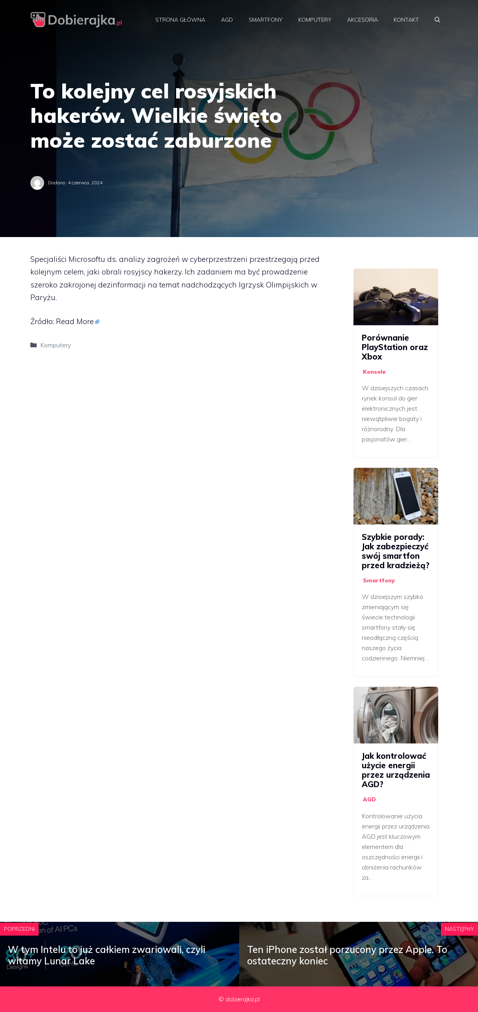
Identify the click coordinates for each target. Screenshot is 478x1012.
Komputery (314, 19)
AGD (227, 19)
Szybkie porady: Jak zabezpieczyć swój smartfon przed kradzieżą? (396, 551)
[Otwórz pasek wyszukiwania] (437, 20)
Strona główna (180, 19)
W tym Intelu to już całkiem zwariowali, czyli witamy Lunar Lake (106, 955)
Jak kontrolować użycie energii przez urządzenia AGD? (396, 770)
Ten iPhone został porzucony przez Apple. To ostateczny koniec (347, 955)
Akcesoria (362, 19)
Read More (75, 321)
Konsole (374, 371)
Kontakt (406, 19)
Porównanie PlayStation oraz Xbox (395, 347)
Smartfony (266, 19)
